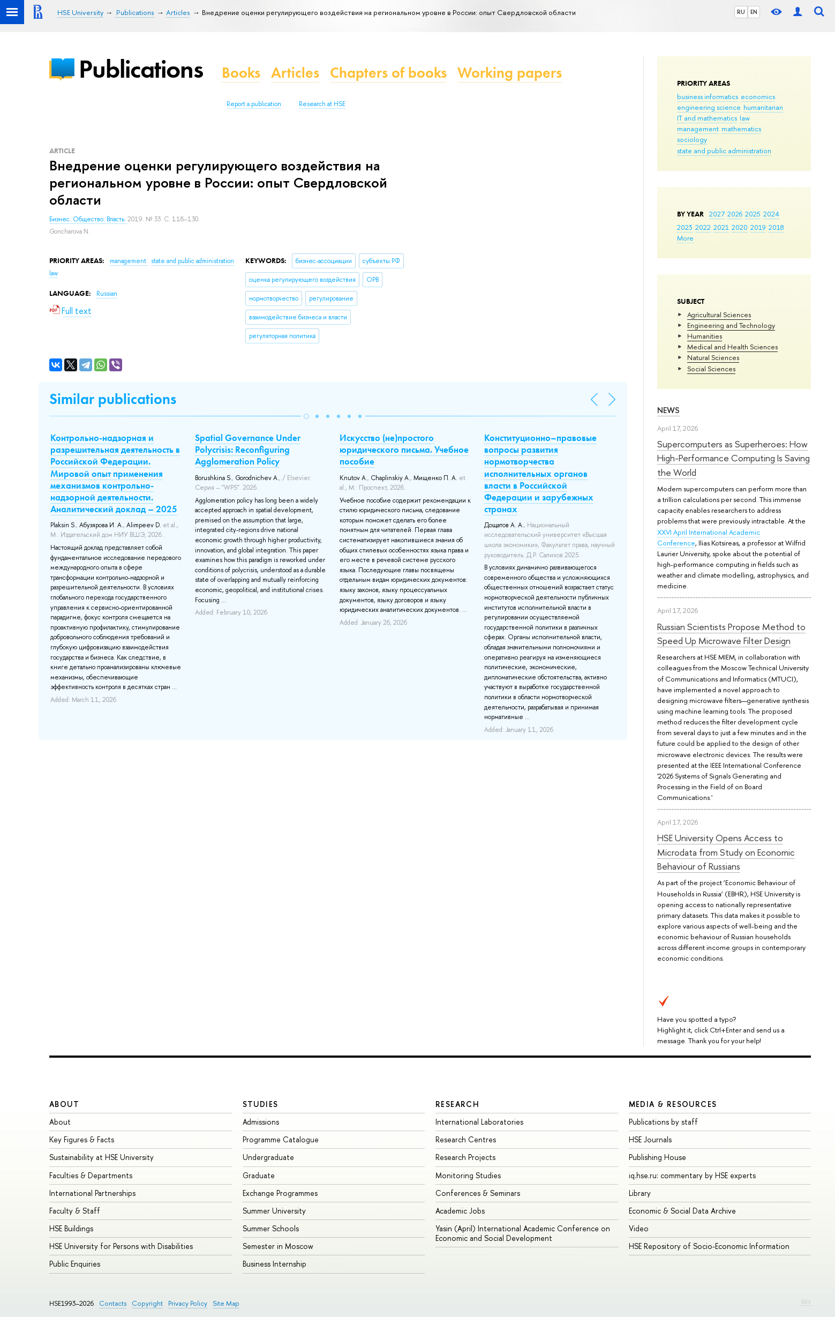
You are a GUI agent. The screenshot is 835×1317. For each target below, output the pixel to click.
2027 (717, 214)
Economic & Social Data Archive (682, 1211)
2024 (771, 214)
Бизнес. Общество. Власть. (88, 219)
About (64, 1104)
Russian (106, 293)
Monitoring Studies (468, 1175)
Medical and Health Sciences (732, 346)
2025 (753, 214)
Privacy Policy (187, 1303)
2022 (703, 227)
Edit (806, 1301)
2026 (734, 214)
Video (639, 1228)
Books (241, 72)
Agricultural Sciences (719, 314)
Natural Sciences (713, 357)
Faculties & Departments (90, 1175)
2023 (685, 227)
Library (640, 1193)
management (698, 128)
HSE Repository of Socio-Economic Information (709, 1246)
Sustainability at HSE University (101, 1157)
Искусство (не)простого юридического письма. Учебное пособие (404, 449)
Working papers (509, 72)
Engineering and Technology (731, 325)
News (668, 410)
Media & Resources (673, 1104)
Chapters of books (388, 72)
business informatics (707, 96)
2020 (740, 227)
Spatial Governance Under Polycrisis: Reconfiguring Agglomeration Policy (247, 449)
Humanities (704, 336)
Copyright (147, 1303)
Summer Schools (271, 1228)
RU (741, 12)
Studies (261, 1104)
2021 (721, 227)
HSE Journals (650, 1139)
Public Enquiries (74, 1264)
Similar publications (112, 399)
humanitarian (763, 107)
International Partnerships (92, 1193)
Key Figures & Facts (81, 1139)
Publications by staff (663, 1122)
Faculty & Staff (74, 1211)
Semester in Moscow (278, 1246)
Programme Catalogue (281, 1139)
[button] (306, 416)
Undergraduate (268, 1157)
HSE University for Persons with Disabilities (121, 1246)
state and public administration (724, 150)
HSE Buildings (71, 1228)
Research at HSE (322, 104)
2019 (758, 227)
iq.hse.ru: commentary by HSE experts (692, 1175)
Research (457, 1104)
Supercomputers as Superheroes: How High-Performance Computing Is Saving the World (733, 458)
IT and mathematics (707, 118)
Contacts (112, 1303)
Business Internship (274, 1264)
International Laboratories (479, 1122)
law (745, 118)
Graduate (259, 1175)
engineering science (709, 107)
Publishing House (657, 1157)
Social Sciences (711, 368)
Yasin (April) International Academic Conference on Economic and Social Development (522, 1233)
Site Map (226, 1303)
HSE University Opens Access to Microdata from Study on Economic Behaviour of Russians (726, 852)
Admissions (261, 1122)
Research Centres (465, 1139)
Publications (141, 69)
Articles (295, 72)
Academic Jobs (460, 1211)
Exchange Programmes (280, 1193)
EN (753, 12)
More (685, 238)
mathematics (741, 128)
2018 (776, 227)
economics (758, 96)
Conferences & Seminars (477, 1193)
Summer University (274, 1211)
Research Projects (465, 1157)
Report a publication (254, 104)
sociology (692, 139)
